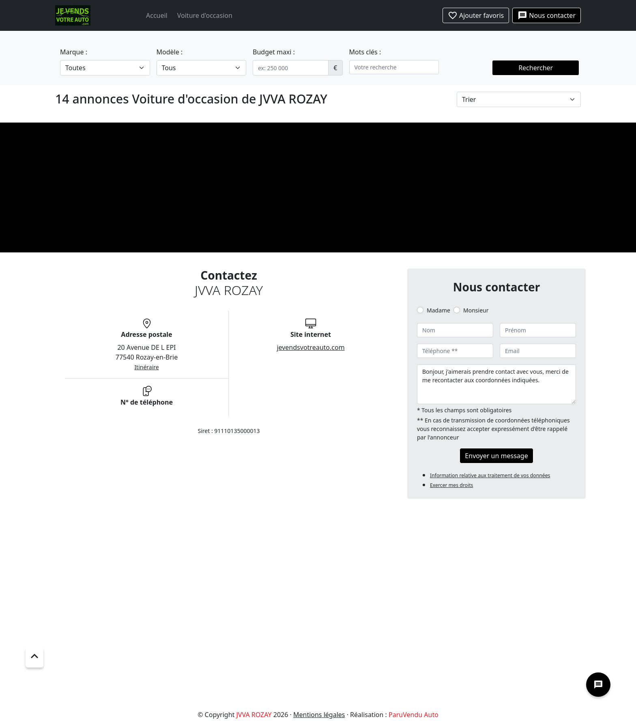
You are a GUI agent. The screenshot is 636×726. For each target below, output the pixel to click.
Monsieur (475, 310)
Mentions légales (319, 714)
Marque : (73, 51)
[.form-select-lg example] (105, 67)
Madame (438, 310)
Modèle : (170, 51)
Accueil (157, 15)
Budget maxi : (274, 51)
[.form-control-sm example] (291, 67)
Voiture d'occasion (204, 15)
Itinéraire (146, 367)
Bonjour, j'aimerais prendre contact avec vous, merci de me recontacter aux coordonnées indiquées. (496, 384)
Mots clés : (365, 51)
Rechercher (535, 67)
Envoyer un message (496, 455)
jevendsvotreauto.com (310, 347)
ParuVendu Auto (413, 714)
